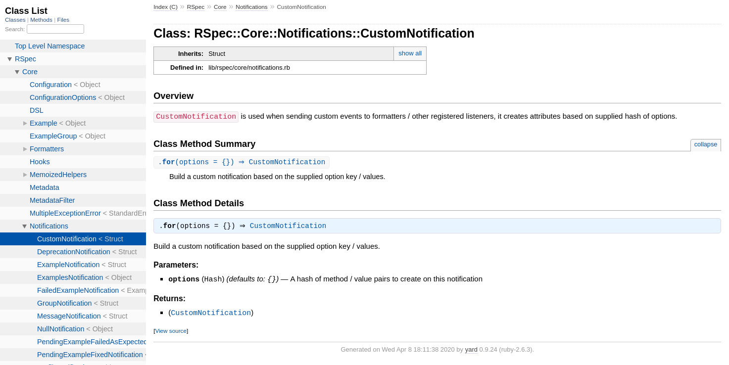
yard (471, 349)
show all (410, 53)
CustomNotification (290, 227)
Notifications (251, 6)
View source (170, 330)
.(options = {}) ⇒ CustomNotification (243, 162)
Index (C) (165, 6)
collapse (706, 143)
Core (220, 6)
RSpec (196, 6)
